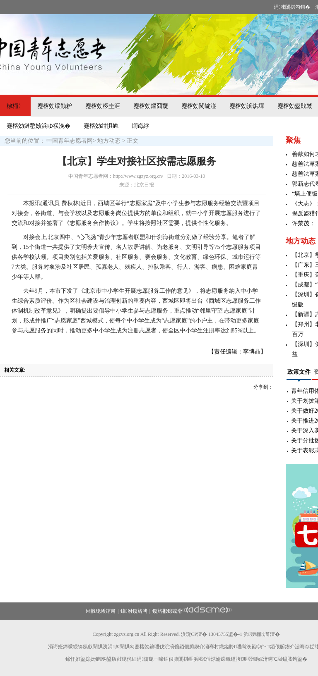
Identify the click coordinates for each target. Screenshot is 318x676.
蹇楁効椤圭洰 (102, 106)
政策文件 (299, 372)
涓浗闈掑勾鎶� (292, 7)
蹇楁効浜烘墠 (246, 106)
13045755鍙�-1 (225, 634)
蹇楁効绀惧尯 (101, 126)
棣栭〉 (15, 106)
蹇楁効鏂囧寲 (150, 106)
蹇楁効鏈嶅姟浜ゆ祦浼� (38, 126)
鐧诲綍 (140, 126)
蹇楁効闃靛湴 (198, 106)
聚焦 (293, 140)
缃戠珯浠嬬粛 (101, 611)
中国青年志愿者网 (69, 141)
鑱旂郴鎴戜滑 (167, 611)
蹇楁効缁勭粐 (54, 106)
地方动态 (108, 141)
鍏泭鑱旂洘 (133, 611)
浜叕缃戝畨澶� (261, 634)
